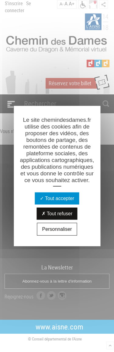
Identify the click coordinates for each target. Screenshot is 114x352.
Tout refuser (57, 213)
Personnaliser (57, 228)
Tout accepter (57, 198)
